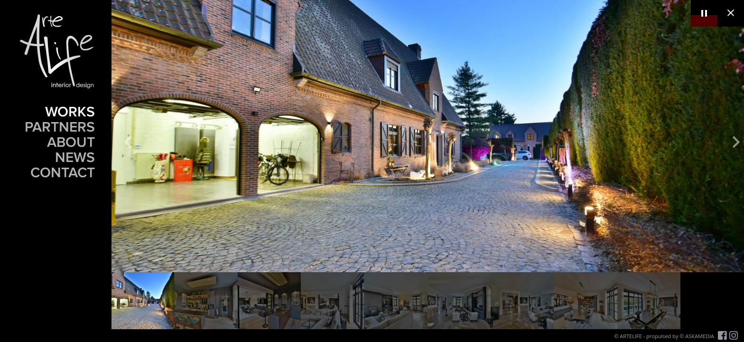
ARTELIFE (631, 336)
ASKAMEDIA (699, 336)
